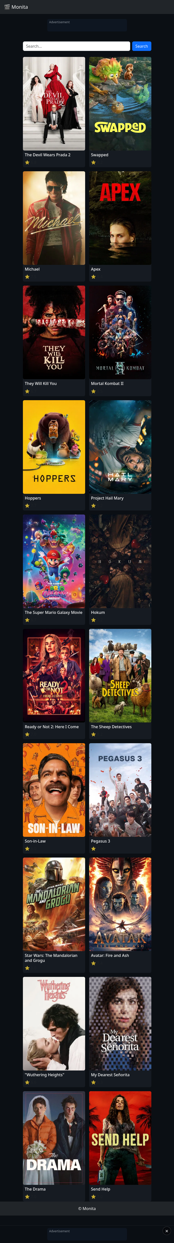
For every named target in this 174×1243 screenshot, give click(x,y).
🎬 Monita (16, 6)
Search (141, 46)
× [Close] (167, 1231)
